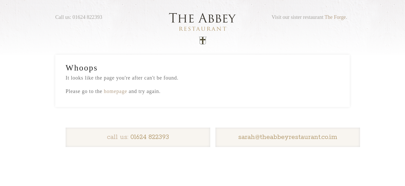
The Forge (335, 17)
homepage (115, 91)
